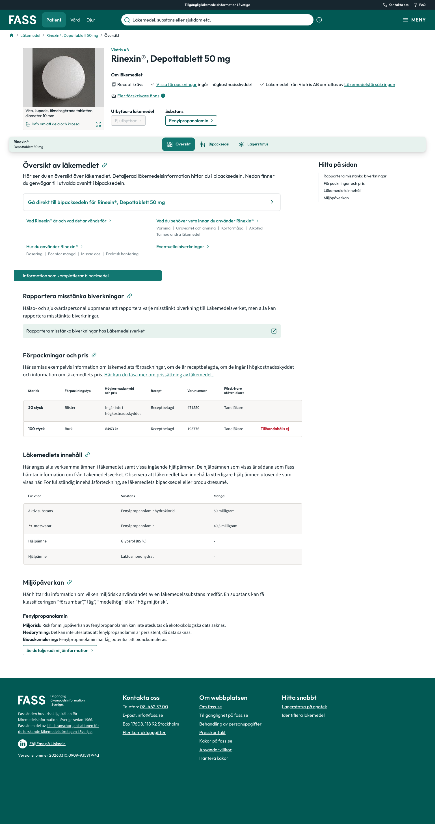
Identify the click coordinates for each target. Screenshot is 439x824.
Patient (53, 20)
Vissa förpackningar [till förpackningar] (176, 84)
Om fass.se (210, 706)
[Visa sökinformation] (319, 19)
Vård (75, 20)
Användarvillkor (215, 749)
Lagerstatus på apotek (304, 706)
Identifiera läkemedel (303, 714)
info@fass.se (150, 714)
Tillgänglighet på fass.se (223, 714)
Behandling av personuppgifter (230, 723)
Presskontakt (212, 732)
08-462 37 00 (154, 706)
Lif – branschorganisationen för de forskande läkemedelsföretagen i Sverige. (58, 728)
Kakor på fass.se (215, 740)
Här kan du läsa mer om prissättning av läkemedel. (159, 374)
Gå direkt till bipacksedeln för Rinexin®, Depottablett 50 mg (152, 201)
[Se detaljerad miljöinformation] (60, 649)
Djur (90, 20)
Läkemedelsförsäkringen (369, 84)
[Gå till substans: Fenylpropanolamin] (191, 120)
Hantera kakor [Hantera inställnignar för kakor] (213, 757)
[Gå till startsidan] (22, 20)
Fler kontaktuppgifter (144, 732)
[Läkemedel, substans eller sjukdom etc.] (222, 19)
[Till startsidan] (11, 35)
